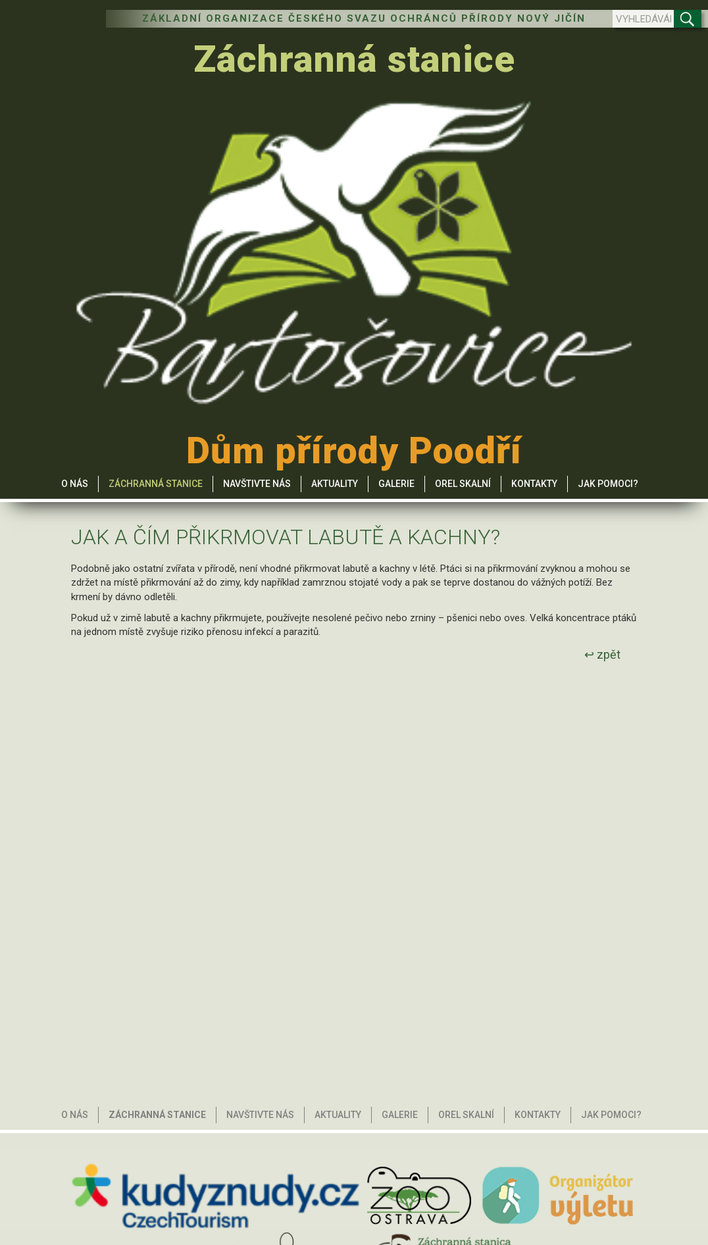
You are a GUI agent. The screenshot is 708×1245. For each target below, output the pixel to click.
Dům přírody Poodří (354, 450)
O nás (74, 483)
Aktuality (334, 483)
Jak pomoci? (608, 483)
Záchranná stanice (354, 59)
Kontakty (534, 483)
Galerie (396, 483)
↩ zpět (602, 654)
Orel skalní (463, 483)
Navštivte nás (257, 483)
